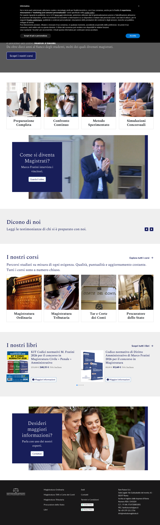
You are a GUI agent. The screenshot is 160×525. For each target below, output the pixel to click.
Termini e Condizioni (90, 499)
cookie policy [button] (89, 13)
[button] (139, 6)
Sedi (83, 489)
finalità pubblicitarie (34, 20)
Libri (46, 509)
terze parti (59, 15)
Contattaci (37, 453)
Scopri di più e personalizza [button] (35, 36)
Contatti (84, 494)
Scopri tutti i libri (143, 346)
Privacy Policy (88, 509)
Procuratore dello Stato (54, 504)
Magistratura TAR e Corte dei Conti (59, 494)
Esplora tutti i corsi (142, 258)
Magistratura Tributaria (54, 499)
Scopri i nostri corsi (21, 56)
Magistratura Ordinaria (54, 489)
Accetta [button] (133, 36)
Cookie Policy (88, 504)
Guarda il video (37, 179)
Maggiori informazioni (43, 379)
